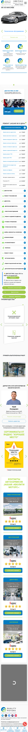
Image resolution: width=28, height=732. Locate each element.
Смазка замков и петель (9, 173)
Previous (2, 31)
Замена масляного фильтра (10, 135)
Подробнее (13, 277)
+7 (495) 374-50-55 (13, 629)
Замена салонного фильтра (9, 143)
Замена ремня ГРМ (7, 154)
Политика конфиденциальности (10, 722)
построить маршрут (13, 528)
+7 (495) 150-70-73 (13, 586)
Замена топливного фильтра (10, 146)
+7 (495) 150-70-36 (13, 501)
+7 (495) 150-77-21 (13, 544)
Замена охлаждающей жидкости (11, 161)
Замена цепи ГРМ (7, 157)
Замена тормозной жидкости (10, 150)
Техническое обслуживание (14, 31)
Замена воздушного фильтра (10, 139)
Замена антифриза (7, 170)
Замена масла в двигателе (9, 132)
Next (26, 31)
